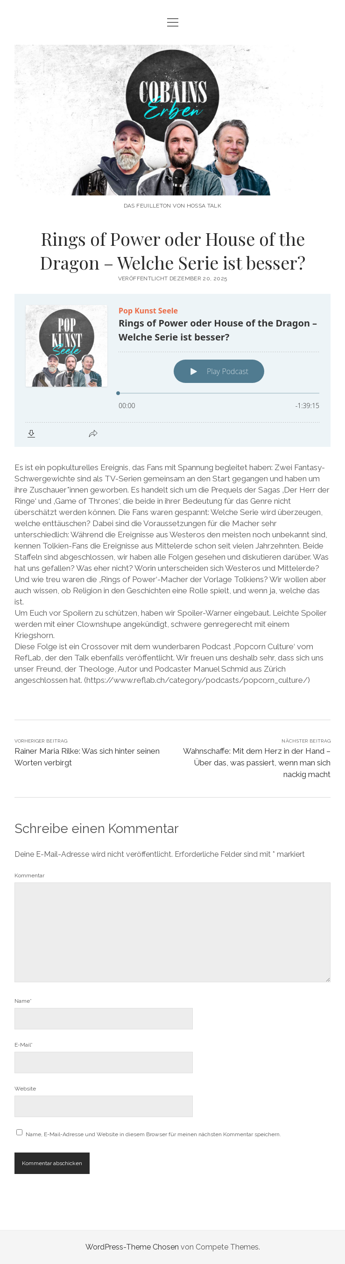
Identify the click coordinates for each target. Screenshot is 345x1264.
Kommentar (29, 875)
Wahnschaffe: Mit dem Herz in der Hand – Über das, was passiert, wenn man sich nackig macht (257, 762)
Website (25, 1088)
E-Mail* (23, 1045)
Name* (23, 1001)
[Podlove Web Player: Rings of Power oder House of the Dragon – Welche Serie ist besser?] (172, 370)
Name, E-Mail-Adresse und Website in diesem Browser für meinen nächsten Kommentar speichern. (153, 1134)
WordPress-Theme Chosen (132, 1247)
